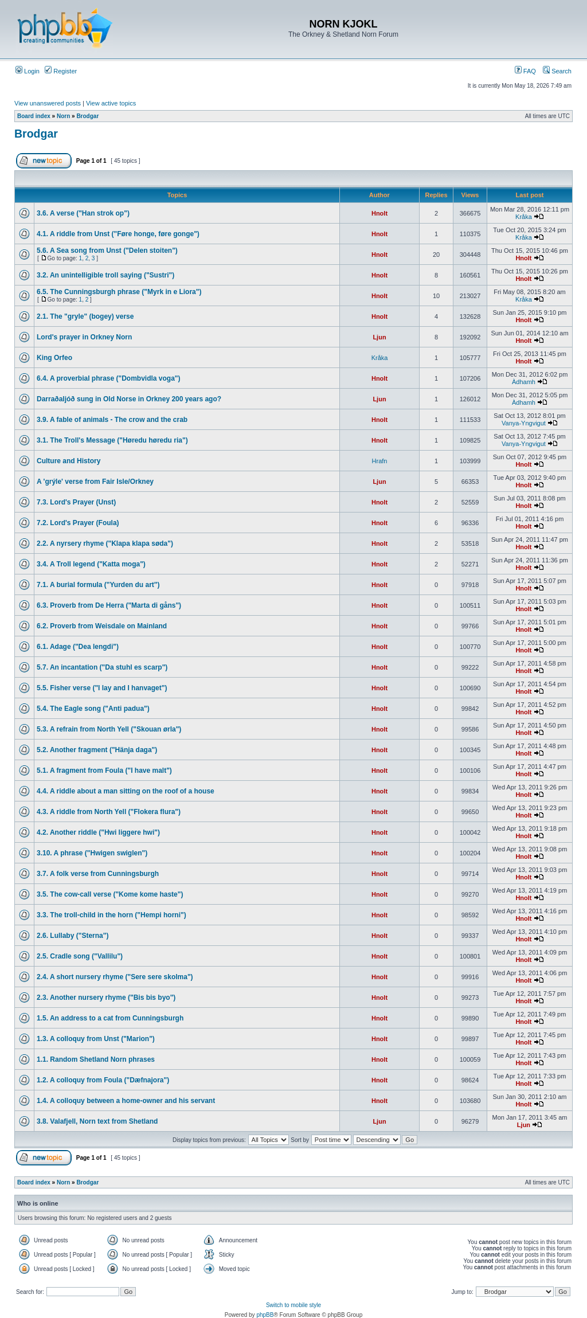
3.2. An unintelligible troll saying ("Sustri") (105, 275)
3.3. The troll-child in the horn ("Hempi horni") (111, 915)
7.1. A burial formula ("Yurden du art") (98, 585)
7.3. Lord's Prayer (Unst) (76, 502)
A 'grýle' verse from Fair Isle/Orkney (95, 482)
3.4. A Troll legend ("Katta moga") (91, 564)
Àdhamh (523, 381)
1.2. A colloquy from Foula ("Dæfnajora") (103, 1080)
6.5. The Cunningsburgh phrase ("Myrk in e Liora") (119, 292)
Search (557, 71)
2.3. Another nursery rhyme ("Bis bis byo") (106, 998)
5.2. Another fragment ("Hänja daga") (97, 750)
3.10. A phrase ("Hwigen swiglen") (92, 853)
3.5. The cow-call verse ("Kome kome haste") (110, 894)
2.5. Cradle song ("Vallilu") (80, 956)
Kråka (523, 216)
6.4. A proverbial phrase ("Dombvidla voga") (109, 378)
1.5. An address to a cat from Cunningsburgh (110, 1018)
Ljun (379, 337)
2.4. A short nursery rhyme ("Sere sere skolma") (115, 977)
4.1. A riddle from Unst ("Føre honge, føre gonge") (118, 234)
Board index (33, 116)
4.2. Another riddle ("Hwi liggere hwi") (98, 832)
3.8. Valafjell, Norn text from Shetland (97, 1121)
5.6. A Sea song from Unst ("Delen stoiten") (107, 251)
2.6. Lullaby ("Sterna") (72, 936)
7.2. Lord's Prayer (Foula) (78, 523)
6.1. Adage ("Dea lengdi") (78, 647)
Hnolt (379, 213)
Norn (63, 116)
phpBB (264, 1315)
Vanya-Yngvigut (524, 423)
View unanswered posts (47, 103)
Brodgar (87, 116)
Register (61, 71)
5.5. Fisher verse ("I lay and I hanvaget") (102, 688)
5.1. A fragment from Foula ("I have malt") (104, 770)
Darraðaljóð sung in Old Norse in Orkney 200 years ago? (129, 399)
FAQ (525, 71)
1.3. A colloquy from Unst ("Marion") (96, 1039)
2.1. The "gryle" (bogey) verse (85, 316)
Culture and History (68, 461)
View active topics (111, 103)
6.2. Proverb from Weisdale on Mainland (102, 626)
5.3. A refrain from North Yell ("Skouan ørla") (109, 729)
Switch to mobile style (293, 1305)
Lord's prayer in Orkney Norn (84, 337)
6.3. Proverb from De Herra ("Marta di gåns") (109, 605)
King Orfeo (54, 358)
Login (27, 71)
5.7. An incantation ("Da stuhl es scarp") (102, 667)
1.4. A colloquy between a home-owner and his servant (126, 1101)
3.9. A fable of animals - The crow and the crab (112, 420)
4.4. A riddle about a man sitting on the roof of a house (125, 791)
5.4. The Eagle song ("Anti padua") (93, 709)
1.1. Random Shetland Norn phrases (96, 1059)
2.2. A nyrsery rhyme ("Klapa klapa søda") (105, 543)
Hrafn (380, 460)
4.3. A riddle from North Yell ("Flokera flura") (109, 812)
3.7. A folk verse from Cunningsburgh (98, 874)
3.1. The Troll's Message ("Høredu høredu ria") (112, 440)
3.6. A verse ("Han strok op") (83, 213)
